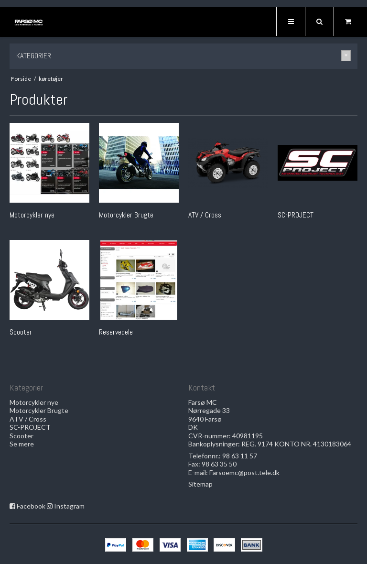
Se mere (22, 444)
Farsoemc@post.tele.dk (244, 472)
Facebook (31, 506)
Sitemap (200, 484)
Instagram (69, 506)
